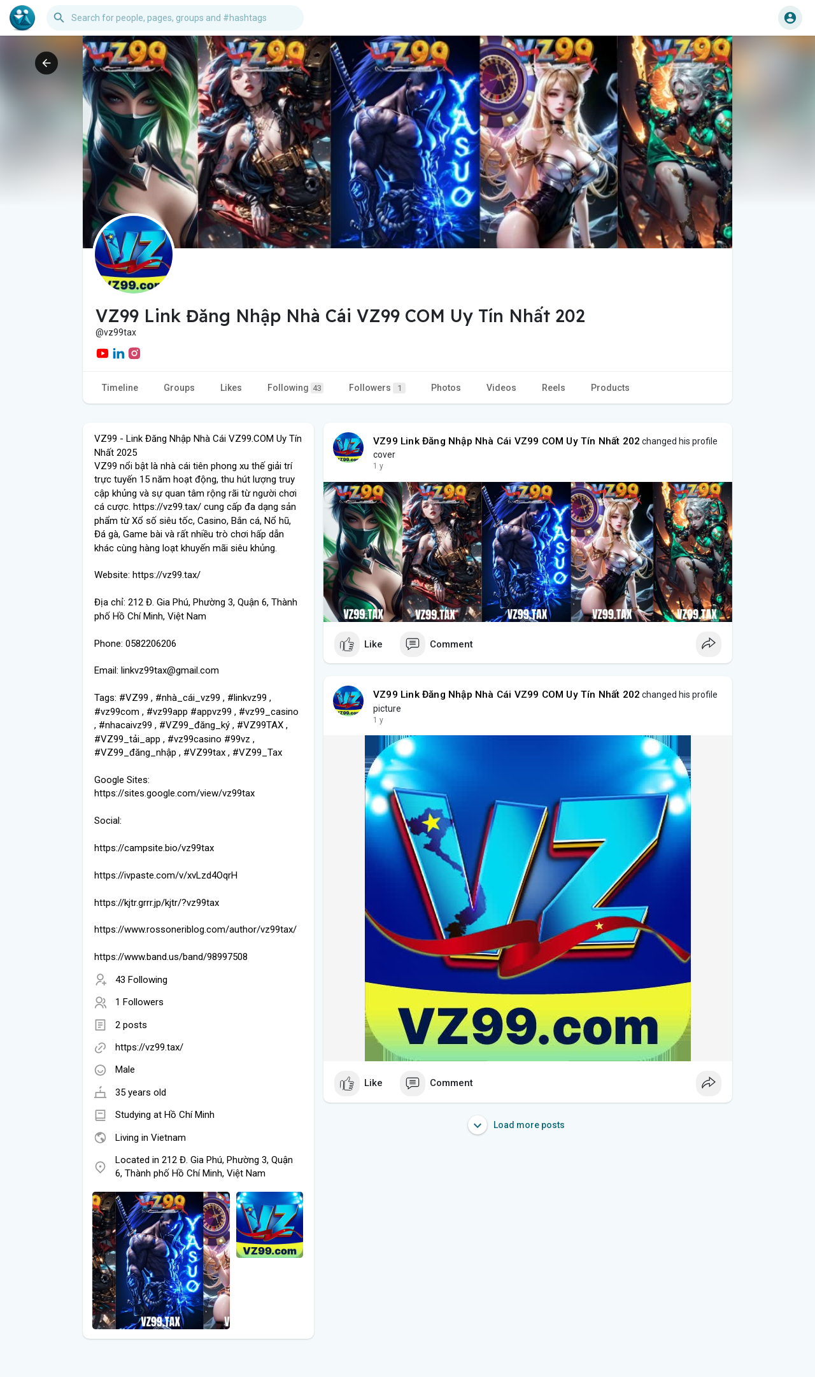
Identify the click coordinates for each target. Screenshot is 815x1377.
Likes (231, 388)
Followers (377, 388)
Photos (446, 388)
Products (610, 388)
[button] (175, 18)
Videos (501, 388)
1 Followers (139, 1002)
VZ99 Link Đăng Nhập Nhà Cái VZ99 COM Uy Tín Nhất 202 (506, 441)
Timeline (120, 388)
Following (295, 388)
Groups (179, 388)
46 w (381, 466)
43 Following (141, 979)
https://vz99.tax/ (149, 1047)
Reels (553, 388)
